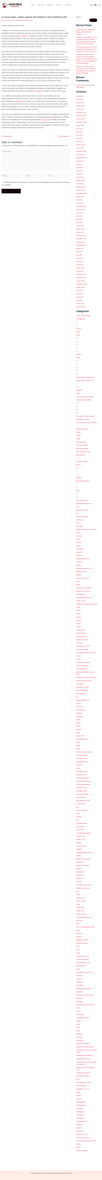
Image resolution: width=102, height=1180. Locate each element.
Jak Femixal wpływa (82, 793)
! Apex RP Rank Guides (83, 322)
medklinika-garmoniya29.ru (85, 867)
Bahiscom (79, 566)
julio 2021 (79, 258)
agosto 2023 (80, 203)
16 (77, 367)
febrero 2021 (80, 274)
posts (78, 965)
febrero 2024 (80, 187)
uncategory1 (80, 1127)
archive (78, 543)
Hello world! (80, 94)
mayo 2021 (79, 264)
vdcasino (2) (80, 1146)
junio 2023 (79, 206)
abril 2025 (79, 145)
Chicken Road (80, 643)
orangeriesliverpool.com (84, 932)
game (78, 734)
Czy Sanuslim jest (82, 682)
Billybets (79, 585)
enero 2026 (80, 115)
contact (78, 669)
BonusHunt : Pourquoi (83, 602)
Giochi (78, 747)
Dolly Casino (80, 699)
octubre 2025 (80, 125)
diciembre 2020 (81, 281)
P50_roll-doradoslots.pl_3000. (86, 942)
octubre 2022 (80, 216)
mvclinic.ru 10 (80, 893)
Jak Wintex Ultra (81, 803)
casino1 (78, 623)
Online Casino (80, 922)
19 (77, 380)
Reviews (58, 5)
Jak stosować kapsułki (83, 799)
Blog (77, 592)
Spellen (78, 1036)
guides (78, 760)
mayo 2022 (80, 226)
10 (77, 332)
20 (77, 393)
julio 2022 (79, 219)
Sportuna (79, 1052)
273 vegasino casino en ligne (85, 422)
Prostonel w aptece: (82, 974)
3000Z (78, 444)
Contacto (67, 5)
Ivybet (78, 783)
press (78, 968)
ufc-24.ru (79, 1114)
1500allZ (79, 361)
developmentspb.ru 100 (84, 696)
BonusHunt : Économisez (84, 598)
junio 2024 (79, 174)
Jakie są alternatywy (83, 809)
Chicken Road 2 (81, 646)
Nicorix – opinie (81, 916)
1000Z (78, 338)
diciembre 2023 (81, 193)
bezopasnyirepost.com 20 (84, 579)
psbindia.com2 (81, 981)
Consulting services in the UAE (86, 665)
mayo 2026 (80, 102)
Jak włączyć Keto (82, 806)
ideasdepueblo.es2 (82, 777)
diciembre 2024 (81, 158)
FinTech (78, 718)
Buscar (78, 17)
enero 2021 (80, 277)
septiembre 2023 (81, 200)
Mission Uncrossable (83, 880)
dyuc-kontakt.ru (81, 709)
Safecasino (79, 1016)
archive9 (79, 547)
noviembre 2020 (81, 284)
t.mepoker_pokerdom (83, 1088)
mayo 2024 (80, 177)
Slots (77, 1026)
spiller (78, 1046)
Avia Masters (80, 560)
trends (78, 1107)
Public (78, 984)
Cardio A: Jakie (81, 611)
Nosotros (50, 5)
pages (78, 945)
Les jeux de (80, 845)
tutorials (78, 1110)
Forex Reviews (81, 725)
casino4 (78, 633)
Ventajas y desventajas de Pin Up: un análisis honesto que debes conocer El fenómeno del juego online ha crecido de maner (86, 41)
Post (77, 961)
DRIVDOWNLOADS (82, 705)
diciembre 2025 (81, 119)
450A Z (78, 473)
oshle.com (79, 935)
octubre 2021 (80, 248)
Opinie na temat (81, 929)
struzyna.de (80, 1055)
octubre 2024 (80, 161)
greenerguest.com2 (82, 754)
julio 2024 (79, 171)
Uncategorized (21, 20)
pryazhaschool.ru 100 (83, 978)
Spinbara (79, 1049)
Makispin (79, 858)
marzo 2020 (80, 310)
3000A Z (79, 441)
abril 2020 (79, 307)
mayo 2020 (80, 303)
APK (77, 531)
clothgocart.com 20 (82, 652)
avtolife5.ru (80, 563)
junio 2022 (79, 222)
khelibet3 (79, 832)
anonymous (80, 528)
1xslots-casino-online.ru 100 (85, 387)
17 (77, 371)
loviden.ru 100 (80, 851)
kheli (77, 828)
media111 (79, 864)
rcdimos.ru (79, 994)
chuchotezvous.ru (82, 649)
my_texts (79, 897)
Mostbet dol (80, 887)
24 (77, 416)
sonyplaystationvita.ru (83, 1033)
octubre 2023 (80, 196)
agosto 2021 (80, 255)
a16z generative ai (82, 509)
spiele (78, 1039)
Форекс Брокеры (82, 1165)
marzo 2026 (80, 109)
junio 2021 (79, 261)
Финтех (78, 1162)
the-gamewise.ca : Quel (84, 1097)
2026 (78, 400)
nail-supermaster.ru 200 (84, 900)
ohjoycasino (19, 101)
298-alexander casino (83, 426)
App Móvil (79, 535)
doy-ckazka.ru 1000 (82, 702)
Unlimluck (79, 1140)
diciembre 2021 (81, 242)
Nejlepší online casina (83, 903)
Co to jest (79, 656)
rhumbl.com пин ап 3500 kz (85, 1010)
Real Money (80, 1000)
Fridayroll (79, 728)
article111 (79, 553)
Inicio (33, 5)
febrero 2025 (80, 151)
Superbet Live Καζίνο (83, 1059)
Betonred (79, 572)
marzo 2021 (80, 271)
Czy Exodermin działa (83, 675)
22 (77, 409)
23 (77, 413)
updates (79, 1143)
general (78, 744)
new (77, 906)
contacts (79, 672)
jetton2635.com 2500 (83, 816)
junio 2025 (79, 138)
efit (77, 712)
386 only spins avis (82, 457)
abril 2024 (79, 180)
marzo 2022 (80, 232)
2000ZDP (79, 396)
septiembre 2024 (81, 164)
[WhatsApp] (99, 5)
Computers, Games (82, 662)
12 (77, 348)
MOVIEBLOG (80, 890)
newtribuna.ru (80, 913)
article (78, 550)
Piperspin (79, 952)
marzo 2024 (80, 183)
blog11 (78, 595)
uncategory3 (80, 1133)
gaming (78, 741)
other (78, 939)
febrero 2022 (80, 235)
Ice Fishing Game (81, 773)
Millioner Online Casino (83, 874)
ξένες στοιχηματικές (83, 1153)
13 (77, 351)
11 (76, 345)
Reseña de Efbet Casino (84, 1003)
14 (77, 354)
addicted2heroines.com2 (84, 512)
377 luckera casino (82, 454)
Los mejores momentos (84, 848)
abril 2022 (79, 229)
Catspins (79, 639)
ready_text (79, 997)
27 (77, 419)
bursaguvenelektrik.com (84, 608)
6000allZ (79, 486)
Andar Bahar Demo (82, 525)
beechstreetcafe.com (83, 569)
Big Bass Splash (81, 582)
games (78, 738)
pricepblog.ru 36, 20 (83, 971)
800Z (78, 499)
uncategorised (81, 1117)
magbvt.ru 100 (81, 854)
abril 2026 (79, 106)
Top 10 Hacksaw (81, 1101)
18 (77, 377)
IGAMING (79, 780)
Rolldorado (79, 1013)
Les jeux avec (80, 841)
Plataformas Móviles (83, 955)
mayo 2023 (80, 209)
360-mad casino (81, 450)
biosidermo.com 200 (83, 589)
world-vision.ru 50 (82, 1149)
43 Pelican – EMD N (83, 470)
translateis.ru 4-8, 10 (83, 1104)
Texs (77, 1094)
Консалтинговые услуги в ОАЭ (86, 1156)
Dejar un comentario (8, 20)
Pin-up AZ (79, 948)
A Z (77, 506)
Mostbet (79, 884)
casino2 (78, 626)
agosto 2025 (80, 132)
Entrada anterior (6, 136)
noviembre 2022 (81, 213)
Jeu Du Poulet (81, 819)
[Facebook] (95, 5)
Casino (78, 620)
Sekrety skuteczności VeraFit (85, 1020)
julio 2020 (79, 297)
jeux (77, 822)
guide (78, 757)
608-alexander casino (83, 489)
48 (77, 476)
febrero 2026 (80, 112)
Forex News (80, 722)
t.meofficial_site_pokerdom (85, 1070)
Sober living (80, 1029)
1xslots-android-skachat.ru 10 (86, 384)
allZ (77, 522)
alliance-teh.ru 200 (82, 518)
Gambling (79, 731)
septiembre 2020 (81, 290)
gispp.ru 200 (80, 751)
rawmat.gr (79, 991)
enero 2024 (80, 190)
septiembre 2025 (81, 128)
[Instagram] (91, 5)
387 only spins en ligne (83, 460)
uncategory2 (80, 1130)
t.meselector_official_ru (83, 1091)
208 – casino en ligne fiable (85, 403)
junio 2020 (79, 300)
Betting (78, 576)
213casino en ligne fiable (84, 406)
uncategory (80, 1123)
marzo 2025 (80, 148)
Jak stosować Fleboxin (83, 796)
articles (78, 556)
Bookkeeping (80, 605)
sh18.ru (78, 1023)
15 (77, 358)
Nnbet (78, 919)
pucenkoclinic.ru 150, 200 (84, 987)
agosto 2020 (80, 294)
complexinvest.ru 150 (83, 659)
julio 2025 (79, 135)
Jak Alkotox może (82, 786)
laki (77, 835)
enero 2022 (80, 239)
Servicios (41, 5)
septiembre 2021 (81, 251)
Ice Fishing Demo (82, 770)
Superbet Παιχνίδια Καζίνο (85, 1062)
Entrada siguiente (64, 136)
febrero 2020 (80, 313)
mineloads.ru (80, 877)
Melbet (78, 871)
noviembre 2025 (81, 122)
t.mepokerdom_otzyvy (83, 1074)
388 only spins (81, 463)
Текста (78, 1159)
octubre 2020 (80, 287)
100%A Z (79, 335)
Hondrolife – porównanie (84, 767)
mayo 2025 (80, 141)
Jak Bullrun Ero (81, 790)
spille (78, 1042)
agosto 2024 (80, 167)
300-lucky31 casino (82, 438)
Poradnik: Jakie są (82, 958)
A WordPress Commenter (84, 91)
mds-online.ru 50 (81, 861)
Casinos (78, 636)
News (78, 909)
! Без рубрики (81, 325)
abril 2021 (79, 268)
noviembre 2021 (81, 245)
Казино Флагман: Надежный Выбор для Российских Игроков (86, 32)
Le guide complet (82, 838)
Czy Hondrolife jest (82, 678)
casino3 (78, 630)
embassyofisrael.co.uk (83, 715)
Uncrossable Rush (82, 1136)
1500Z (78, 364)
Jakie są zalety (81, 812)
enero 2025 (80, 154)
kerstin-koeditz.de (82, 825)
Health (78, 764)
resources (79, 1007)
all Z (77, 515)
